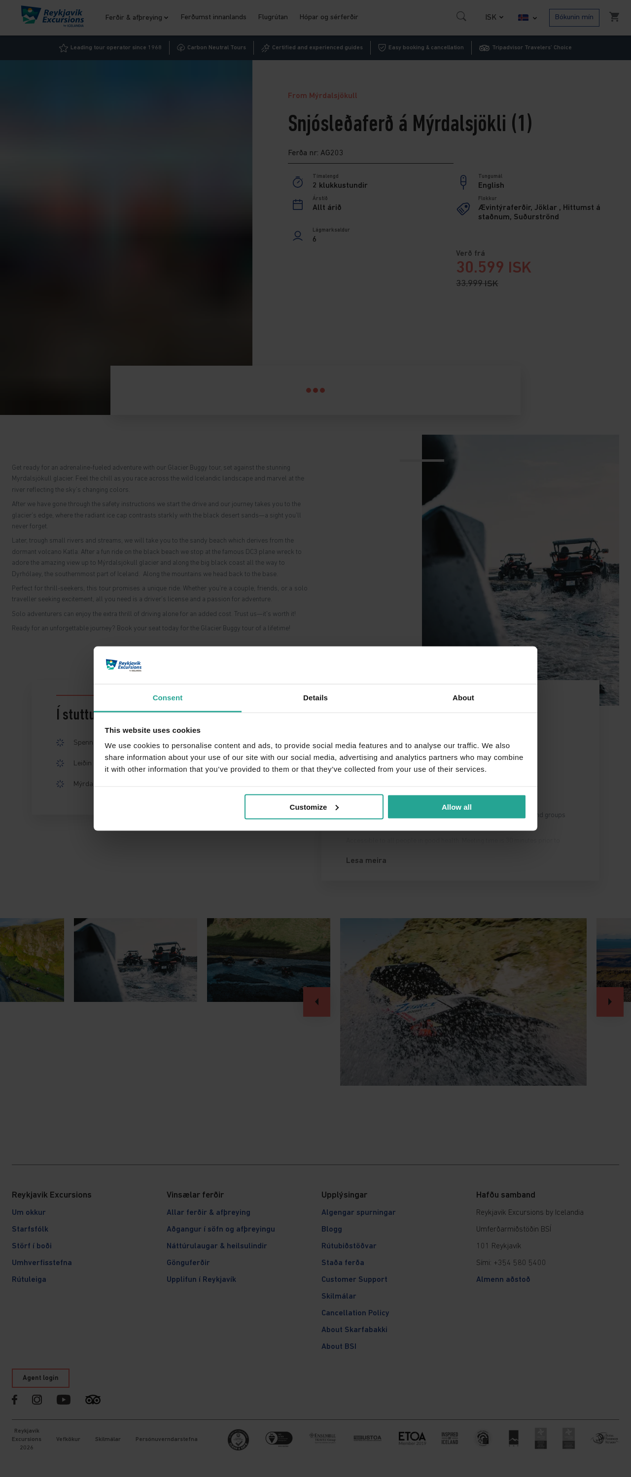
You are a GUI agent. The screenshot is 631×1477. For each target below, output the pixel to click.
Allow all (457, 806)
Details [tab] (315, 697)
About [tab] (463, 697)
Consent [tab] (168, 697)
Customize (314, 806)
